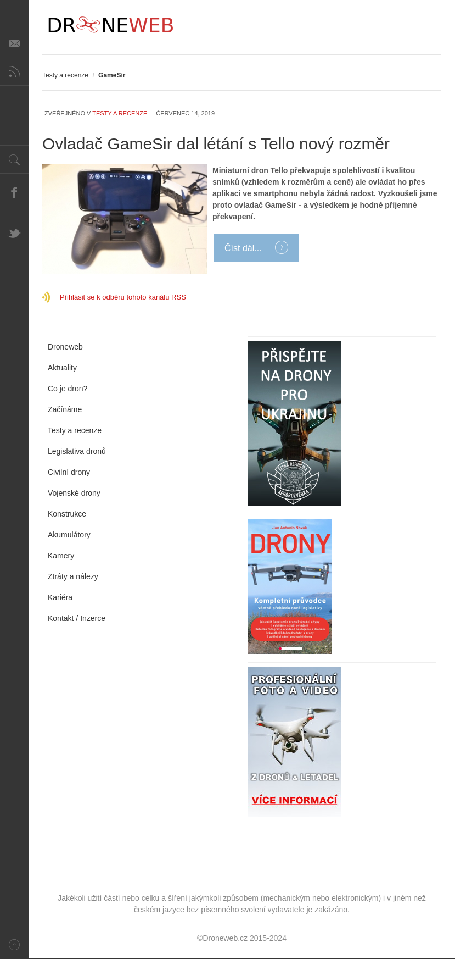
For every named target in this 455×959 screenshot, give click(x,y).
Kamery (61, 555)
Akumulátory (69, 534)
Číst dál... (244, 248)
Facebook (14, 192)
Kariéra (60, 597)
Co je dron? (67, 388)
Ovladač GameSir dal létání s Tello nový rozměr (216, 144)
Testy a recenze (65, 75)
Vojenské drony (74, 493)
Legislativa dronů (77, 451)
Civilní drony (69, 472)
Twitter (14, 232)
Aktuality (62, 367)
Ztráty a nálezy (73, 576)
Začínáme (65, 409)
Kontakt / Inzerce (76, 618)
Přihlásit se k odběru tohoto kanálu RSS (123, 297)
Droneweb (65, 346)
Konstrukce (67, 513)
